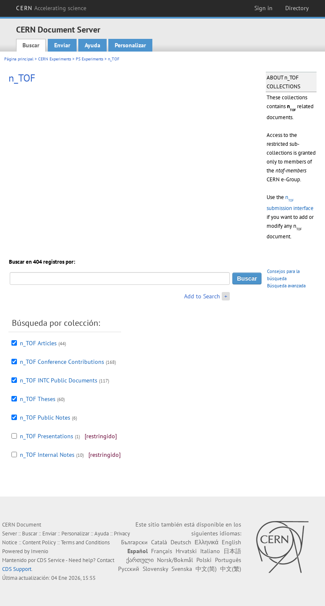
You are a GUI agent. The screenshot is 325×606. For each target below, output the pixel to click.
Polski (204, 560)
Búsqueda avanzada (286, 286)
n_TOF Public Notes (45, 417)
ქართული (140, 560)
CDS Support (16, 569)
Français (161, 551)
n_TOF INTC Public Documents (58, 380)
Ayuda (92, 45)
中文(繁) (230, 569)
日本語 (232, 551)
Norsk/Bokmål (175, 560)
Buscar (30, 45)
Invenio (39, 551)
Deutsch (181, 542)
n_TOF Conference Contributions (62, 362)
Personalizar (130, 45)
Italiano (210, 551)
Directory (297, 8)
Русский (128, 569)
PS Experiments (89, 59)
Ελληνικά (206, 542)
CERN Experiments (54, 59)
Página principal (18, 59)
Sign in (263, 8)
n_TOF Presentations (46, 436)
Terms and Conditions (85, 542)
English (231, 542)
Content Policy (39, 542)
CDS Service (51, 560)
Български (134, 542)
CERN (51, 8)
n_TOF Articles (38, 343)
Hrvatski (186, 551)
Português (228, 560)
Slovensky (155, 569)
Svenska (181, 569)
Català (159, 542)
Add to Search (202, 296)
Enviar (62, 45)
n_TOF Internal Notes (47, 455)
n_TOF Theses (37, 399)
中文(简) (206, 569)
